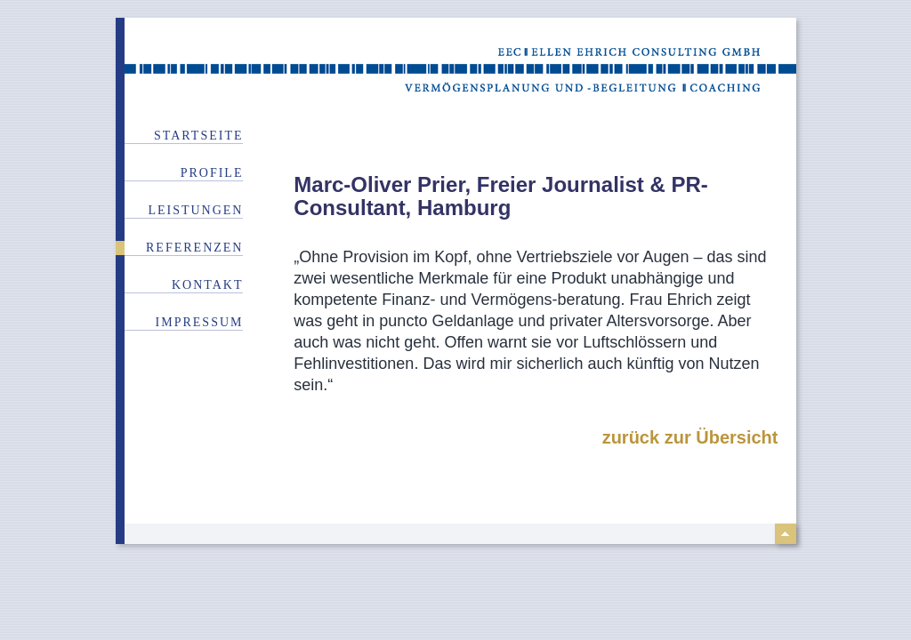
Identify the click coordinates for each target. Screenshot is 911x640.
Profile (212, 173)
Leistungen (195, 210)
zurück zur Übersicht (690, 437)
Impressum (200, 322)
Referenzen (194, 247)
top (785, 534)
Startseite (198, 135)
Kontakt (208, 285)
